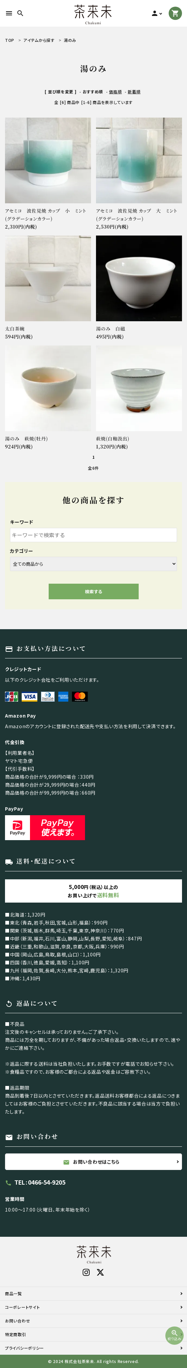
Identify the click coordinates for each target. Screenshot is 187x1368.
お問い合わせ (17, 1320)
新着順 (134, 91)
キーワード (21, 522)
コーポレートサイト (22, 1307)
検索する (93, 591)
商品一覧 (13, 1293)
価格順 (115, 91)
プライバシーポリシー (24, 1348)
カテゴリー (21, 550)
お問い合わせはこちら (91, 1162)
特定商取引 (15, 1334)
